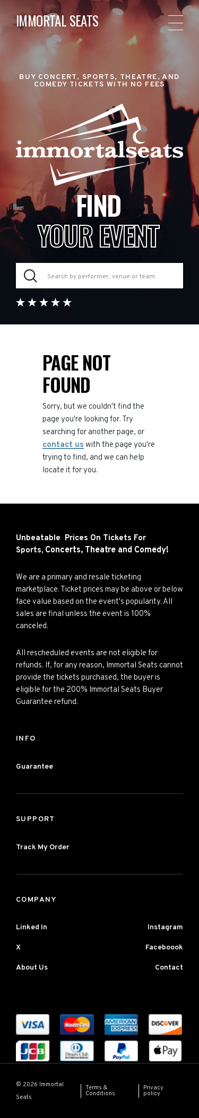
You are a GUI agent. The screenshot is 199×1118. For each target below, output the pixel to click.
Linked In (31, 927)
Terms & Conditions (100, 1090)
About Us (32, 967)
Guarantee (34, 766)
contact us (63, 445)
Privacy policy (153, 1090)
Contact (169, 967)
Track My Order (43, 847)
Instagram (165, 927)
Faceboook (164, 947)
